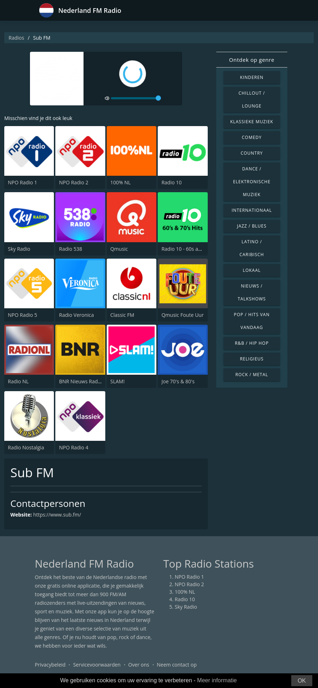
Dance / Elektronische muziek (252, 182)
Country (252, 153)
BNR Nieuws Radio (80, 381)
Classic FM (122, 314)
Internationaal (252, 210)
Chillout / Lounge (251, 99)
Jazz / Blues (252, 226)
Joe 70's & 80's (178, 381)
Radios (16, 37)
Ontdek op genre (251, 59)
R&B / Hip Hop (252, 343)
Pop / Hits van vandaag (251, 320)
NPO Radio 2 (73, 182)
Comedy (252, 137)
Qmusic (119, 248)
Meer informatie (217, 680)
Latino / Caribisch (251, 248)
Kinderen (251, 77)
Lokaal (252, 270)
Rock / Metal (251, 375)
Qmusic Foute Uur (182, 314)
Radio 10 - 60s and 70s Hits (192, 248)
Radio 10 (171, 182)
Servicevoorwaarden (97, 664)
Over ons (138, 664)
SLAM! (117, 381)
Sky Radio (19, 248)
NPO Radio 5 (22, 314)
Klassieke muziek (251, 122)
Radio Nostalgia (26, 447)
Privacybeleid (50, 664)
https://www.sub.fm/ (57, 514)
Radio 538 (70, 248)
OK (302, 681)
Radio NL (18, 381)
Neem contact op (177, 664)
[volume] (136, 98)
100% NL (120, 182)
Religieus (251, 359)
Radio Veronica (76, 314)
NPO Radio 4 (73, 447)
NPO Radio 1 (22, 182)
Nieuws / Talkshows (252, 292)
